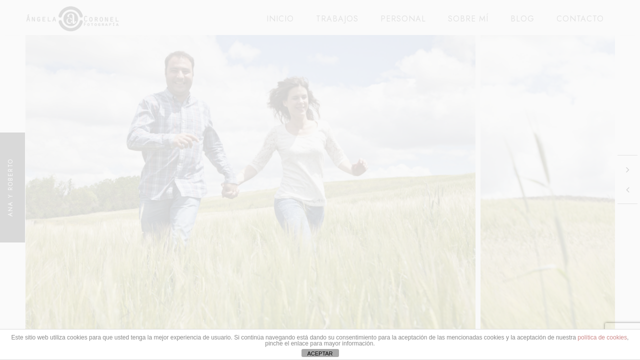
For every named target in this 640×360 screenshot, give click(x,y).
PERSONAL (403, 18)
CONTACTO (580, 18)
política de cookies (602, 337)
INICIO (280, 18)
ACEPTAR (319, 353)
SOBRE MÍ (468, 18)
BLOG (522, 18)
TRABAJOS (337, 18)
